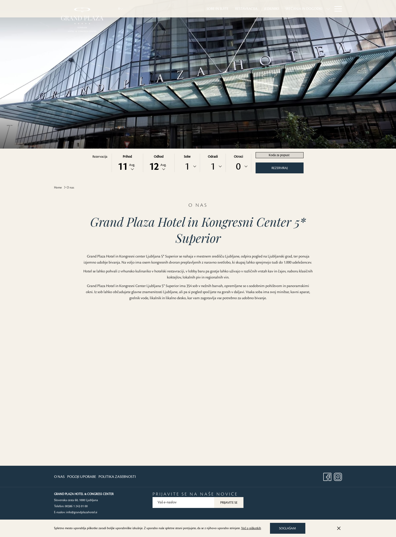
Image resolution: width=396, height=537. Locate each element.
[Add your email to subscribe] (183, 502)
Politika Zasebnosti (117, 477)
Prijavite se (228, 502)
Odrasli (213, 156)
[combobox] (187, 166)
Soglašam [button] (287, 528)
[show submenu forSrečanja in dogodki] (275, 8)
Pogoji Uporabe (81, 477)
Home (58, 187)
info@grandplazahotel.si (81, 512)
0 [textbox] (238, 166)
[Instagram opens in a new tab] (338, 476)
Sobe (187, 156)
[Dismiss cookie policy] (339, 528)
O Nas (59, 477)
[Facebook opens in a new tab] (327, 476)
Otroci (238, 156)
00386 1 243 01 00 (76, 506)
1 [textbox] (187, 166)
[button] (127, 163)
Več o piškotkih (251, 528)
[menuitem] (165, 8)
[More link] (336, 8)
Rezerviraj (279, 168)
